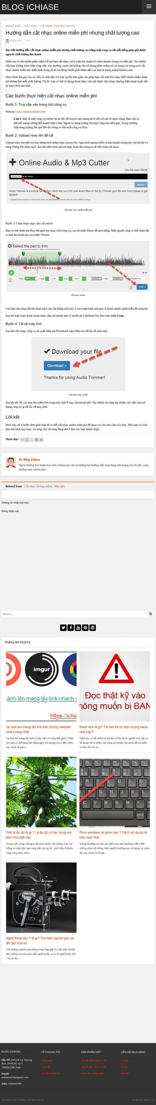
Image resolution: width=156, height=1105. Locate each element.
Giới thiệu (46, 1060)
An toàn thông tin (50, 1073)
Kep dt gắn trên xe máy (93, 1066)
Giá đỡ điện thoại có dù (94, 1060)
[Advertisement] (78, 998)
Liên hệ (45, 1066)
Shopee (125, 1066)
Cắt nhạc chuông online (58, 26)
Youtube (125, 1073)
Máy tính (30, 26)
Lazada (125, 1060)
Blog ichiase (30, 7)
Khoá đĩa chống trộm (92, 1073)
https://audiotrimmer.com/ (31, 111)
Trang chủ (13, 26)
